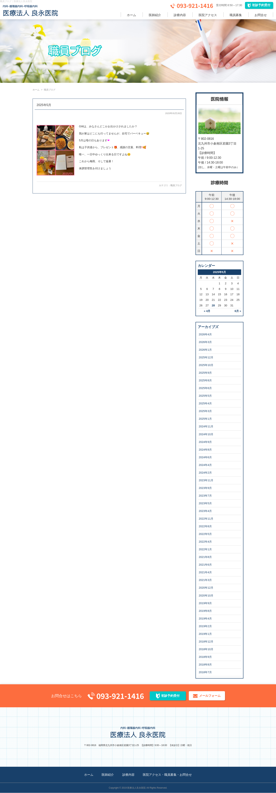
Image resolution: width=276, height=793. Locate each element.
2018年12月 (206, 641)
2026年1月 (205, 349)
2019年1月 (205, 633)
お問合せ (261, 15)
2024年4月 (205, 464)
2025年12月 (206, 357)
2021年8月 (205, 557)
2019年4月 (205, 618)
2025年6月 (205, 388)
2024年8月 (205, 449)
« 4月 (207, 311)
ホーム (131, 15)
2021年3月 (205, 580)
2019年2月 (205, 626)
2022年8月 (205, 526)
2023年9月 (205, 487)
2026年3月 (205, 342)
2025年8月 (205, 380)
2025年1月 (205, 418)
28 (213, 305)
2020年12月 (206, 587)
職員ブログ (176, 185)
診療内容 (180, 15)
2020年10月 (206, 595)
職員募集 (236, 15)
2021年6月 (205, 564)
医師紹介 (155, 15)
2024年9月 (205, 441)
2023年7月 (205, 495)
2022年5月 (205, 534)
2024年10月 (206, 434)
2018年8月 (205, 664)
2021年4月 (205, 572)
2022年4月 (205, 541)
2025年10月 (206, 365)
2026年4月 (205, 334)
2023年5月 (205, 503)
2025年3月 (205, 411)
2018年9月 (205, 656)
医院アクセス (208, 15)
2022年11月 (206, 518)
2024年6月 (205, 457)
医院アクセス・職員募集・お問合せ (167, 774)
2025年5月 (44, 105)
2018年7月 (205, 672)
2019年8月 (205, 610)
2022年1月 (205, 549)
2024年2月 (205, 472)
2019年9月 (205, 603)
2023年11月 (206, 480)
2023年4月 (205, 510)
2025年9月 (205, 372)
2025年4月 (205, 403)
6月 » (238, 311)
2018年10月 (206, 649)
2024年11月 (206, 426)
